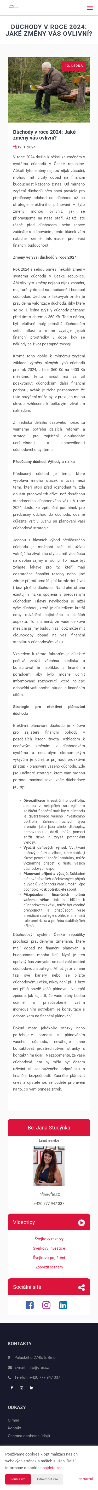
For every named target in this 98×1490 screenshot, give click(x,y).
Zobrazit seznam (49, 1267)
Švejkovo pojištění (49, 1257)
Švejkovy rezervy (49, 1239)
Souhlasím (18, 1479)
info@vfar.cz (38, 1367)
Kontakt (14, 1428)
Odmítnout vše (47, 1479)
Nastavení (85, 1479)
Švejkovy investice (49, 1248)
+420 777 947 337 (45, 1377)
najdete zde (52, 1467)
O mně (13, 1420)
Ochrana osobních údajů (29, 1436)
